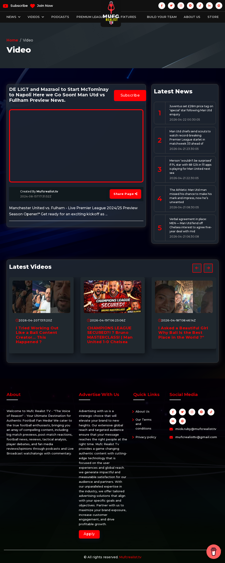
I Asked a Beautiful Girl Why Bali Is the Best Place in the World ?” (183, 333)
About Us (192, 17)
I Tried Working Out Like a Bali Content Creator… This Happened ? (37, 335)
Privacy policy (145, 437)
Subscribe (15, 5)
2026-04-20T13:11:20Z (34, 320)
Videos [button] (34, 17)
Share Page (125, 194)
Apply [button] (89, 534)
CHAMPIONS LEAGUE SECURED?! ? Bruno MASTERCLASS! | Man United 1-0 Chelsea (110, 335)
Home (12, 40)
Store (213, 17)
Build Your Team (162, 17)
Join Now (41, 5)
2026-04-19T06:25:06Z (106, 320)
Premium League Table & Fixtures (106, 17)
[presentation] (196, 268)
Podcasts (60, 17)
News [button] (11, 17)
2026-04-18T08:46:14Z (177, 320)
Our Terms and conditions (143, 424)
